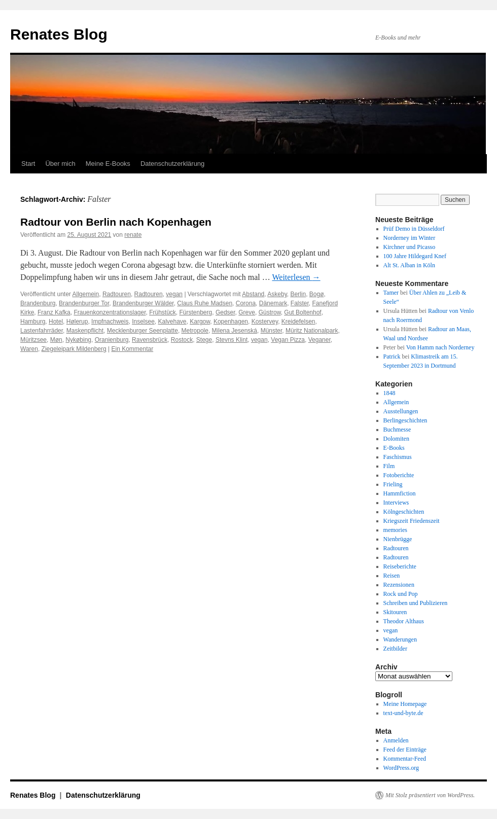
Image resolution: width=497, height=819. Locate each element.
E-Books (394, 447)
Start (28, 163)
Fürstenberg (196, 312)
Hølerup (77, 321)
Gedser (225, 312)
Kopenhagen (231, 321)
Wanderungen (400, 639)
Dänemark (273, 303)
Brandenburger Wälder (143, 303)
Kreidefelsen (298, 321)
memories (395, 529)
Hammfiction (399, 493)
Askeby (277, 294)
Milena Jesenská (234, 330)
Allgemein (86, 294)
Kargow (200, 321)
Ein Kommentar (132, 348)
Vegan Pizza (288, 339)
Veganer (319, 339)
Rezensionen (398, 584)
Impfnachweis (109, 321)
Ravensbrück (149, 339)
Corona (246, 303)
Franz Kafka (54, 312)
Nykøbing (78, 339)
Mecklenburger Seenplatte (142, 330)
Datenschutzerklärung (172, 163)
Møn (56, 339)
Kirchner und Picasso (409, 247)
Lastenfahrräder (41, 330)
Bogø (316, 294)
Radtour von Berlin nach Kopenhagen (115, 222)
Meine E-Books (108, 163)
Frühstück (162, 312)
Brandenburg (37, 303)
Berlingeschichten (405, 420)
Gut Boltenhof (302, 312)
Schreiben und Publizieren (415, 603)
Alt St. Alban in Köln (409, 265)
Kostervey (265, 321)
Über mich (60, 163)
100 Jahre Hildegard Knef (414, 256)
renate (132, 234)
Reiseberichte (399, 566)
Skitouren (395, 612)
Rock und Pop (400, 593)
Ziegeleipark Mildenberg (74, 348)
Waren (29, 348)
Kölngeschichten (403, 511)
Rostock (182, 339)
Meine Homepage (405, 703)
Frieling (393, 484)
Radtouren (116, 294)
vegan (174, 294)
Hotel (56, 321)
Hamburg (32, 321)
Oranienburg (112, 339)
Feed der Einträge (405, 749)
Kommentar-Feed (404, 758)
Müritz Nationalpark (312, 330)
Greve (246, 312)
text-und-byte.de (403, 713)
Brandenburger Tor (84, 303)
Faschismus (397, 456)
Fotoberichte (398, 475)
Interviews (396, 502)
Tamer (391, 292)
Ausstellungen (400, 411)
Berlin (298, 294)
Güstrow (270, 312)
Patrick (392, 356)
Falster (300, 303)
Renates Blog (59, 34)
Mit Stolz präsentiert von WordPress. (430, 795)
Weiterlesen (296, 277)
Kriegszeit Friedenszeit (411, 520)
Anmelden (396, 740)
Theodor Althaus (403, 621)
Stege (204, 339)
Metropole (195, 330)
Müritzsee (33, 339)
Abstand (253, 294)
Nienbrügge (397, 539)
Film (389, 466)
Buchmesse (397, 429)
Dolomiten (396, 438)
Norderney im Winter (409, 237)
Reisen (391, 575)
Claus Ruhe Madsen (204, 303)
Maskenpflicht (84, 330)
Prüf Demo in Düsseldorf (414, 228)
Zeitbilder (395, 648)
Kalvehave (172, 321)
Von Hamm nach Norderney (440, 347)
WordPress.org (401, 767)
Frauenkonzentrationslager (110, 312)
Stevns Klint (231, 339)
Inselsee (143, 321)
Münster (271, 330)
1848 (389, 393)
